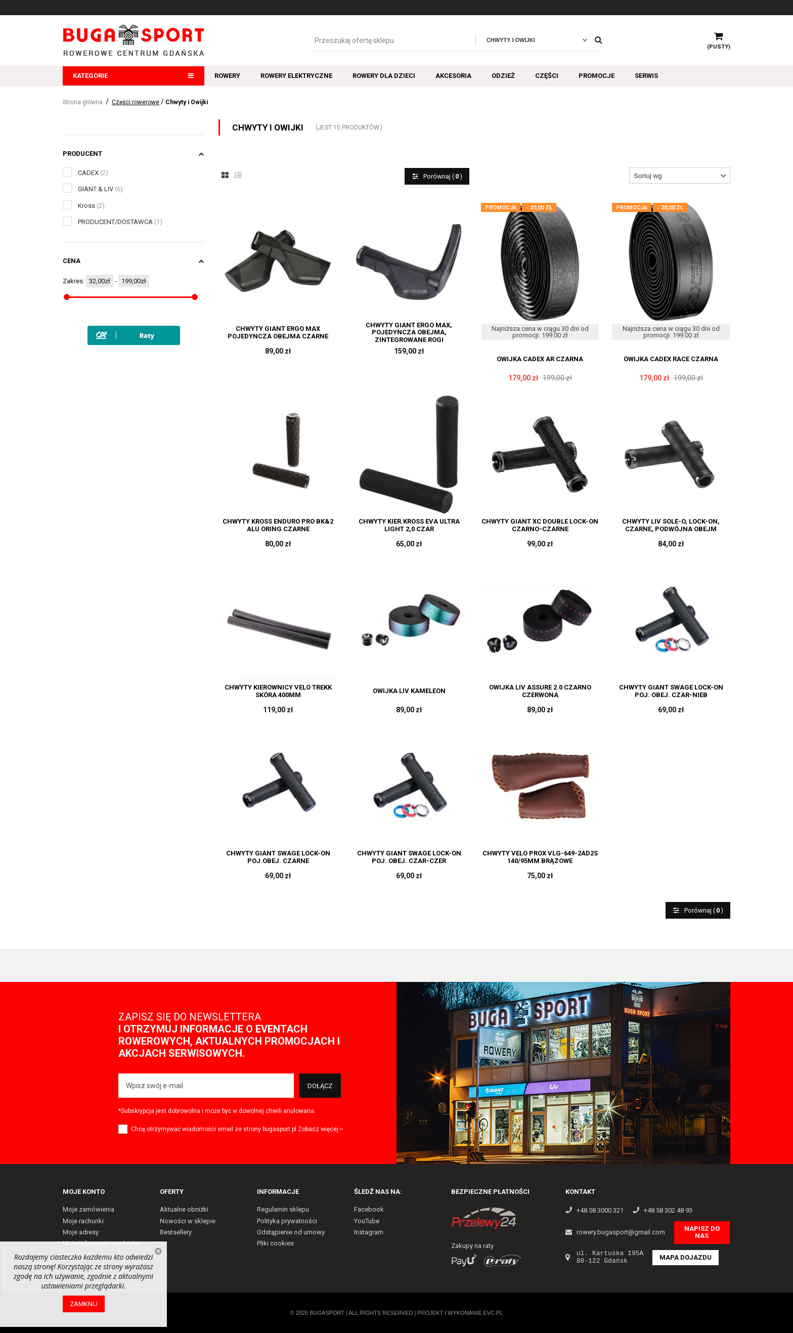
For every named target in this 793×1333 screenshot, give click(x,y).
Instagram (368, 1232)
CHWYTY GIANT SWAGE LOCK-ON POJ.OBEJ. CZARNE (278, 857)
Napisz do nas (702, 1232)
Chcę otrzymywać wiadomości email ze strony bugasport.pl (213, 1129)
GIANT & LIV (100, 189)
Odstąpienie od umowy (291, 1232)
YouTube (366, 1221)
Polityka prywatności (287, 1221)
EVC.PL (493, 1313)
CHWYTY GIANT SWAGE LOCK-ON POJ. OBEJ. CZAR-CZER (409, 857)
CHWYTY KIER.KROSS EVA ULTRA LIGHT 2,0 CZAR (409, 525)
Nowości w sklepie (187, 1221)
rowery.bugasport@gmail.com (621, 1232)
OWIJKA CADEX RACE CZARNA (671, 359)
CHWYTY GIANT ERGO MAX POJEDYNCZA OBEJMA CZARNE (278, 332)
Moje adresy (81, 1232)
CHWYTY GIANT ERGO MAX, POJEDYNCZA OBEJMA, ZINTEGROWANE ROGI (409, 332)
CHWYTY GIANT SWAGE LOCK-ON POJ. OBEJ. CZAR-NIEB (671, 691)
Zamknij (84, 1304)
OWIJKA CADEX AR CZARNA (540, 359)
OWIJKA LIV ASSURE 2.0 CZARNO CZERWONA (540, 691)
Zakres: (73, 281)
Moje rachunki (83, 1221)
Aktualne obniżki (184, 1209)
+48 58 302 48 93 (668, 1210)
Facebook (369, 1209)
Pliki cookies (275, 1243)
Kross (91, 205)
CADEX (93, 173)
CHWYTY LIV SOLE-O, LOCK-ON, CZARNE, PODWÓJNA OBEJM (671, 525)
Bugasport (327, 1313)
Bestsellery (176, 1232)
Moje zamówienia (88, 1209)
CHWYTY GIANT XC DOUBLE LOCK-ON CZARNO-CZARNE (539, 525)
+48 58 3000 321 (600, 1210)
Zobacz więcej (321, 1129)
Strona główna (83, 102)
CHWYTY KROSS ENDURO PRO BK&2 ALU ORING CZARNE (278, 525)
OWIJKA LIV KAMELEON (409, 691)
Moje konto (84, 1191)
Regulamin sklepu (283, 1209)
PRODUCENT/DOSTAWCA (120, 222)
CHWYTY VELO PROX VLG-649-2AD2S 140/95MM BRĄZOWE (540, 857)
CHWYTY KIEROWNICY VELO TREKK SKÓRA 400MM (278, 691)
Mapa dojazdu (685, 1257)
